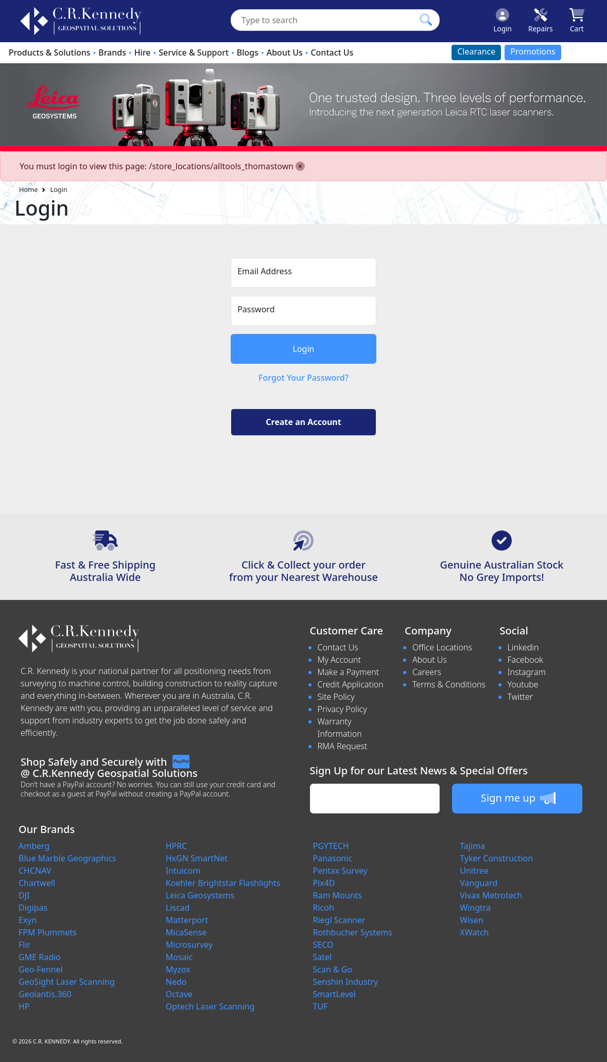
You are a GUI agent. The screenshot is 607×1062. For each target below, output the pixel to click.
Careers (426, 672)
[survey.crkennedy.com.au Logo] (80, 21)
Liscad (178, 907)
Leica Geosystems (200, 895)
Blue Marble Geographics (67, 858)
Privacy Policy (342, 709)
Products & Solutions (50, 52)
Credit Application (351, 684)
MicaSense (186, 932)
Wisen (471, 920)
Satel (322, 957)
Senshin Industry (345, 981)
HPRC (176, 846)
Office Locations (442, 647)
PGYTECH (331, 846)
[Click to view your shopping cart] (577, 21)
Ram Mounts (337, 895)
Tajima (472, 846)
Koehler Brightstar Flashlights (223, 883)
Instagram (527, 672)
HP (24, 1006)
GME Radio (40, 957)
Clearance (476, 51)
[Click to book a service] (540, 21)
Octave (179, 994)
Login (58, 189)
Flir (24, 944)
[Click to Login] (502, 21)
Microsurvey (189, 944)
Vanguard (478, 883)
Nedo (176, 981)
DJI (24, 895)
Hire (142, 52)
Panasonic (333, 858)
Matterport (187, 920)
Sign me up (518, 798)
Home (28, 189)
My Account (339, 659)
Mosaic (179, 957)
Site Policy (336, 696)
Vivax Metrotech (491, 895)
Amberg (34, 846)
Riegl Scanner (339, 920)
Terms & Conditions (448, 684)
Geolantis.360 (45, 994)
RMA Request (343, 746)
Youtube (523, 684)
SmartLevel (334, 994)
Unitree (474, 870)
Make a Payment (348, 672)
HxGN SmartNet (197, 858)
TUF (320, 1006)
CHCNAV (35, 870)
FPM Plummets (48, 932)
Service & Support (194, 52)
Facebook (525, 659)
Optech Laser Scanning (210, 1006)
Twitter (520, 696)
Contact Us (331, 52)
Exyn (28, 920)
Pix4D (324, 883)
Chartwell (37, 883)
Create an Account (303, 422)
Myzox (178, 969)
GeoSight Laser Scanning (67, 981)
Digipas (33, 907)
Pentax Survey (340, 870)
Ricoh (323, 907)
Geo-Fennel (41, 969)
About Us (285, 52)
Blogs (247, 52)
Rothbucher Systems (352, 932)
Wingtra (475, 907)
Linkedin (523, 647)
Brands (112, 52)
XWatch (474, 932)
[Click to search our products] (426, 19)
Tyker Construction (496, 858)
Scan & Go (333, 969)
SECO (323, 944)
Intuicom (183, 870)
